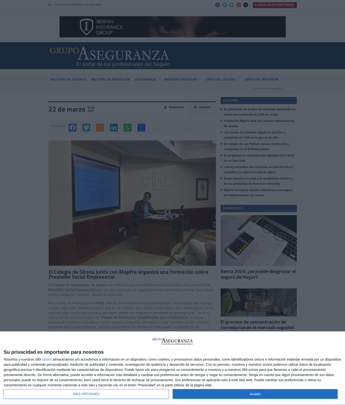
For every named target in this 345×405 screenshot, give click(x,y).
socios (47, 359)
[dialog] (172, 368)
